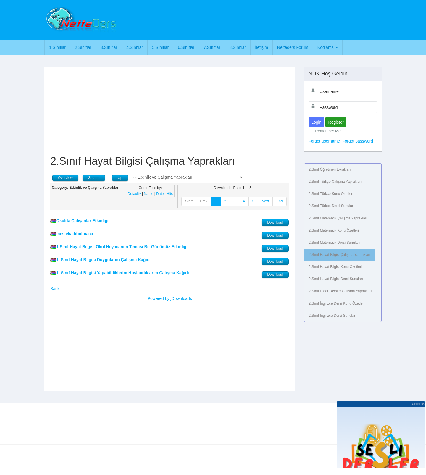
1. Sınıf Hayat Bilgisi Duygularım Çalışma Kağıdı (103, 259)
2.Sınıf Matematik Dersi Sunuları (334, 242)
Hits (170, 194)
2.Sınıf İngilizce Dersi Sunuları (332, 316)
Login (316, 122)
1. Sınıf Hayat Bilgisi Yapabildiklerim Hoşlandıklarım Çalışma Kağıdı (122, 272)
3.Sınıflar (109, 47)
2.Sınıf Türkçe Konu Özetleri (331, 194)
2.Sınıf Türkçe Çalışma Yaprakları (335, 182)
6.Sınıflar (186, 47)
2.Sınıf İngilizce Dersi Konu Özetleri (337, 303)
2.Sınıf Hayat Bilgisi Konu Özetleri (335, 267)
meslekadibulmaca (74, 233)
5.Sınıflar (160, 47)
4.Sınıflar (134, 47)
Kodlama (327, 47)
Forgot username (324, 141)
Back (54, 288)
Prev (203, 201)
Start (189, 201)
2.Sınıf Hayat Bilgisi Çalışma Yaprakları (339, 255)
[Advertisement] (238, 19)
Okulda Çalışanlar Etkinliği (82, 220)
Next (265, 201)
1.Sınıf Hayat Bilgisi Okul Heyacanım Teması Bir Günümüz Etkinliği (122, 246)
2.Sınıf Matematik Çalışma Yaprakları (338, 218)
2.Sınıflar (83, 47)
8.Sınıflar (237, 47)
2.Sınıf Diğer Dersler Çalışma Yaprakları (340, 291)
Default (134, 194)
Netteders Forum (292, 47)
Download (275, 222)
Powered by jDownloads (170, 298)
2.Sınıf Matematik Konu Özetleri (334, 230)
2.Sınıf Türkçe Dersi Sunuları (331, 206)
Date (160, 194)
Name (148, 194)
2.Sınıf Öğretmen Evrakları (330, 169)
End (279, 201)
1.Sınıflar (57, 47)
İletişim (261, 47)
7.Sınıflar (212, 47)
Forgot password (357, 141)
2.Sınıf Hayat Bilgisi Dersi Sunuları (336, 279)
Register (336, 122)
